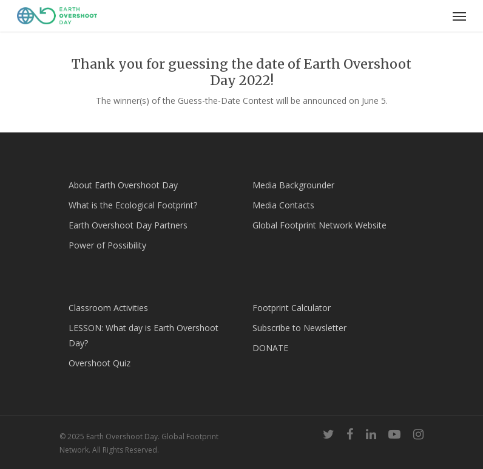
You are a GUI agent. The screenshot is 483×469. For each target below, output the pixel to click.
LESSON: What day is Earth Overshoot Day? (143, 335)
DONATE (270, 348)
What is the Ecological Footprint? (133, 205)
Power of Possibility (107, 245)
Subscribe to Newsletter (299, 328)
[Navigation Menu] (459, 16)
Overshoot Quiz (99, 363)
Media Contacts (283, 205)
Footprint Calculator (291, 307)
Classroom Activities (108, 307)
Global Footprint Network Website (319, 225)
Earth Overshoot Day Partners (128, 225)
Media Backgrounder (293, 185)
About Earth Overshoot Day (123, 185)
